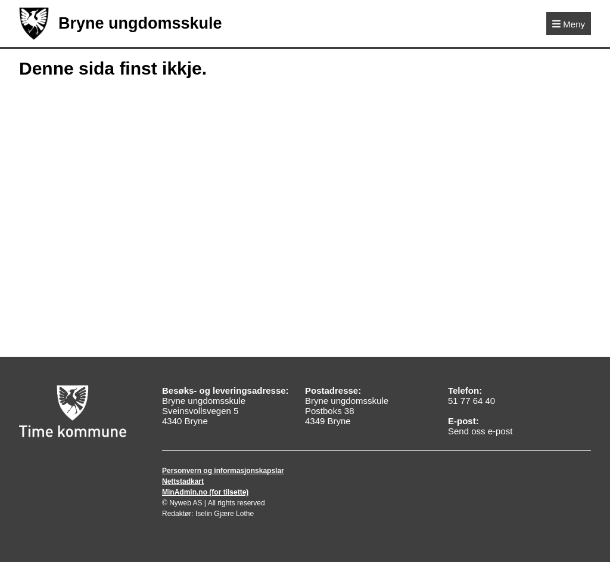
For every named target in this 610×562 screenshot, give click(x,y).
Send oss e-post (480, 431)
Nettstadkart (183, 481)
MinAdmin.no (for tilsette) (205, 492)
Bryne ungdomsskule (120, 23)
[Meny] (568, 23)
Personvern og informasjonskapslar (223, 471)
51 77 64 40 (471, 401)
